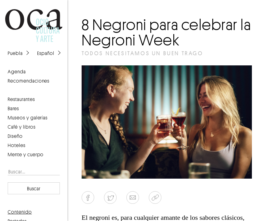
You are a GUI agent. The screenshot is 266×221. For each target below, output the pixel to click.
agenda (17, 71)
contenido (20, 212)
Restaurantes (21, 99)
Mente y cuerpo (26, 154)
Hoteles (16, 145)
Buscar (34, 188)
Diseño (15, 136)
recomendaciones (28, 81)
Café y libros (22, 127)
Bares (13, 108)
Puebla (15, 53)
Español (45, 53)
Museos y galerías (28, 117)
